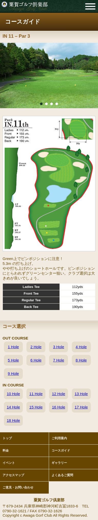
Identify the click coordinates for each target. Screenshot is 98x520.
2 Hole (35, 347)
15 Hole (36, 407)
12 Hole (58, 394)
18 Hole (13, 420)
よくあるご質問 (62, 475)
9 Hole (13, 373)
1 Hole (13, 347)
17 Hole (81, 407)
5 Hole (13, 360)
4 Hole (81, 347)
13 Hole (81, 394)
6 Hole (35, 360)
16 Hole (58, 407)
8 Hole (81, 360)
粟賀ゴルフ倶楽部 (24, 6)
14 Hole (13, 407)
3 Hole (58, 347)
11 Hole (36, 394)
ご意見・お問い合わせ (18, 487)
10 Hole (13, 394)
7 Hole (58, 360)
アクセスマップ (13, 475)
